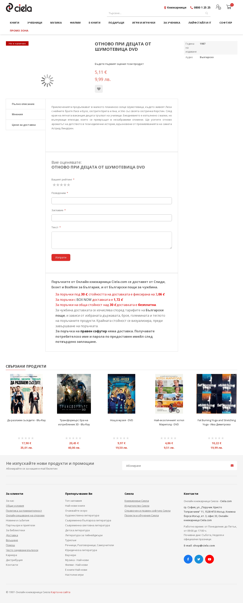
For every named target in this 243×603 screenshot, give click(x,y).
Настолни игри (74, 574)
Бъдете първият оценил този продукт (119, 64)
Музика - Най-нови (77, 560)
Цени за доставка (24, 125)
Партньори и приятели (20, 525)
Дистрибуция (14, 560)
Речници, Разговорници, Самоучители (89, 545)
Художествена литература (82, 515)
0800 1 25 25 (202, 7)
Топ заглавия (73, 500)
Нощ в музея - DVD (121, 420)
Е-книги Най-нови (76, 569)
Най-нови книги (75, 505)
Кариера (11, 555)
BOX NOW (83, 299)
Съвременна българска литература (88, 520)
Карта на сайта (60, 592)
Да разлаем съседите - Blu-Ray (26, 420)
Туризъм (70, 540)
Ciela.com (226, 501)
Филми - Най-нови (76, 565)
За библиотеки (15, 530)
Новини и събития (17, 520)
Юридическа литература (81, 550)
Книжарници (176, 7)
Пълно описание (23, 104)
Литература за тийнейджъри (84, 535)
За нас (10, 500)
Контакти (12, 565)
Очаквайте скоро (76, 510)
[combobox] (159, 13)
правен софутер (93, 331)
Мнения (17, 114)
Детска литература (77, 530)
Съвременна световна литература (87, 525)
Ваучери (70, 555)
